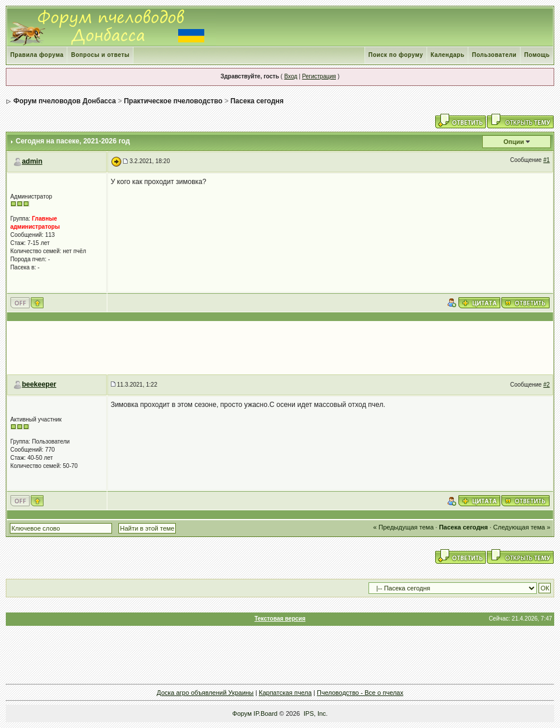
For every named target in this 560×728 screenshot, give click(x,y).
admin (32, 161)
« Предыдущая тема (403, 527)
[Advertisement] (280, 348)
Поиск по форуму (395, 55)
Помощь (537, 55)
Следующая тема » (521, 527)
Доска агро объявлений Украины (205, 692)
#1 (546, 160)
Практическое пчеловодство (173, 101)
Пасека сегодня (257, 101)
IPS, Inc (315, 713)
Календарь (447, 55)
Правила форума (37, 55)
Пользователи (494, 55)
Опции (514, 141)
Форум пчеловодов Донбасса (64, 101)
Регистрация (318, 76)
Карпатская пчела (285, 692)
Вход (291, 76)
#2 (546, 384)
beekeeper (39, 384)
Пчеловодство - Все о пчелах (360, 692)
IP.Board (265, 713)
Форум (241, 713)
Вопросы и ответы (100, 55)
